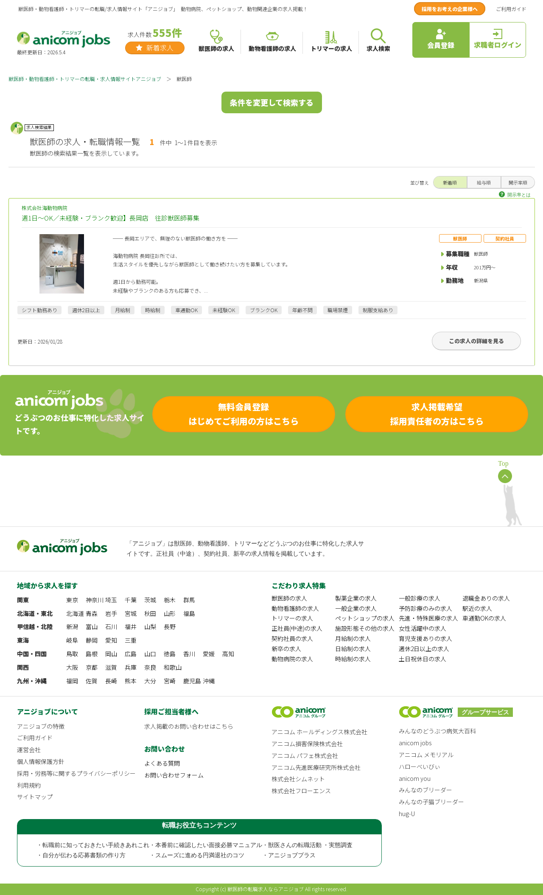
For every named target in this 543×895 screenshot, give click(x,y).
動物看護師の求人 (295, 608)
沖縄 (209, 681)
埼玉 (111, 600)
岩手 (111, 613)
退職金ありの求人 (486, 598)
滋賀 (111, 667)
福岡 (72, 681)
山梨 (150, 626)
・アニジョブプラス (289, 855)
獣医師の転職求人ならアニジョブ (265, 888)
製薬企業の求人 (356, 598)
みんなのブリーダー (425, 790)
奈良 (150, 667)
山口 (150, 653)
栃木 (170, 600)
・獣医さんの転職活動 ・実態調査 (307, 845)
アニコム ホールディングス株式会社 (319, 731)
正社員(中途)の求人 (297, 628)
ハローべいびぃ (419, 766)
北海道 (75, 613)
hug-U (407, 813)
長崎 (111, 681)
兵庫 (131, 667)
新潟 (72, 626)
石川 (111, 626)
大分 (150, 681)
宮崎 (170, 681)
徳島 (170, 653)
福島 (189, 613)
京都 (92, 667)
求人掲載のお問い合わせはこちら (188, 726)
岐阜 (72, 640)
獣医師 (460, 238)
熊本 (131, 681)
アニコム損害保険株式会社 (307, 743)
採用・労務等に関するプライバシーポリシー (76, 773)
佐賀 (92, 681)
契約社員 (504, 238)
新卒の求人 (286, 648)
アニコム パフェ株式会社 (305, 755)
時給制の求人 (353, 658)
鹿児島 (192, 681)
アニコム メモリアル (426, 754)
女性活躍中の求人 (422, 628)
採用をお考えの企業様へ (450, 8)
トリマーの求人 (292, 618)
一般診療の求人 (419, 598)
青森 (92, 613)
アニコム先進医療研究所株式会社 (316, 767)
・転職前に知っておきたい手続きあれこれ (92, 845)
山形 (170, 613)
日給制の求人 (353, 648)
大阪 (72, 667)
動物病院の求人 (292, 658)
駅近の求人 (477, 608)
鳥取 (72, 653)
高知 (228, 653)
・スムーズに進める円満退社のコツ (196, 855)
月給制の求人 (353, 638)
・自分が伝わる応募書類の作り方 (81, 855)
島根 (92, 653)
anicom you (415, 778)
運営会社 (29, 749)
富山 (92, 626)
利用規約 (29, 785)
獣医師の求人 (289, 598)
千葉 (131, 600)
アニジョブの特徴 (40, 726)
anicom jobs (415, 742)
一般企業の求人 (356, 608)
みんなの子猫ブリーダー (431, 801)
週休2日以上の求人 (424, 648)
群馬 (189, 600)
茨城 (150, 600)
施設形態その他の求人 (365, 628)
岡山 (111, 653)
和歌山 (173, 667)
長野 (170, 626)
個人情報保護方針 (40, 761)
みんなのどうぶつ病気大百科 (437, 731)
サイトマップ (35, 796)
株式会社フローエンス (301, 790)
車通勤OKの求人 (484, 618)
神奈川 (95, 600)
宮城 (131, 613)
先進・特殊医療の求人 (428, 618)
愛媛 (209, 653)
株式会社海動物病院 (272, 213)
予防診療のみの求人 (425, 608)
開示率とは (519, 194)
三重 (131, 640)
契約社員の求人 (292, 638)
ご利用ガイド (511, 8)
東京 (72, 600)
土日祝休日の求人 (422, 658)
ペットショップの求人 (365, 618)
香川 (189, 653)
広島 (131, 653)
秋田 (150, 613)
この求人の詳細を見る (476, 341)
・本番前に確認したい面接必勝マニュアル (205, 845)
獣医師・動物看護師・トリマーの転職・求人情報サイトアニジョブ (84, 78)
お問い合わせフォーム (174, 775)
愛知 (111, 640)
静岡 (92, 640)
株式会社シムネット (298, 779)
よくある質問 (162, 763)
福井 (131, 626)
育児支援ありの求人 (425, 638)
